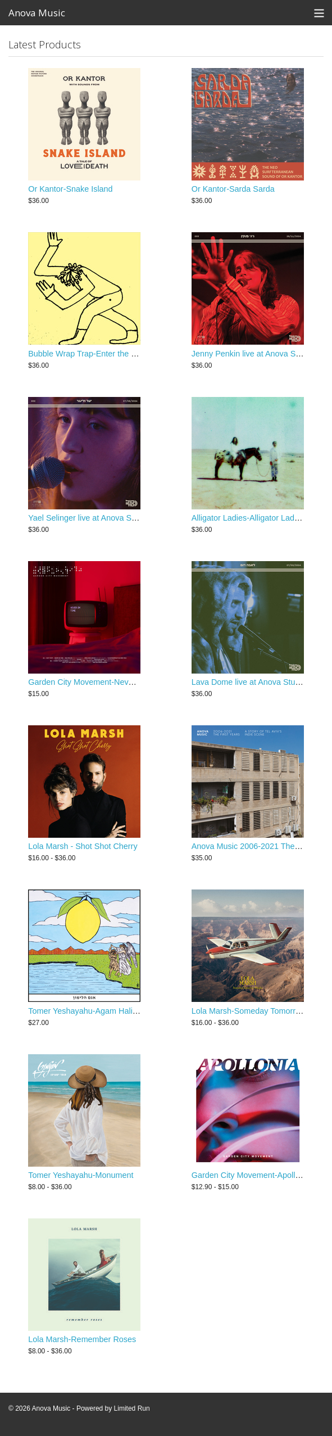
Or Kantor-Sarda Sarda (233, 188)
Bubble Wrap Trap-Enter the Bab (86, 353)
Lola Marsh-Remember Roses (82, 1339)
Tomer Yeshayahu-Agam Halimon (88, 1010)
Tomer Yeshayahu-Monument (80, 1175)
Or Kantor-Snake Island (70, 188)
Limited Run (132, 1408)
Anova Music (36, 12)
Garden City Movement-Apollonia (251, 1175)
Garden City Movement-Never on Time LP (103, 682)
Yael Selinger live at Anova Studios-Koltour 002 (112, 517)
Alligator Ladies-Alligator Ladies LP (254, 517)
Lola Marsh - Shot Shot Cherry (82, 846)
